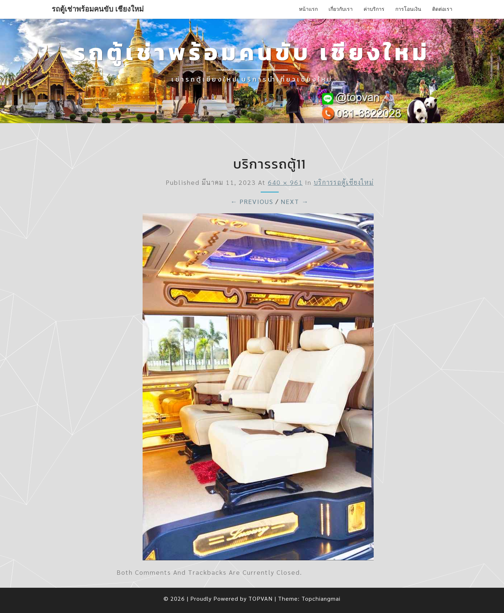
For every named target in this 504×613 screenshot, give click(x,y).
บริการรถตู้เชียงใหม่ (344, 182)
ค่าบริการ (374, 9)
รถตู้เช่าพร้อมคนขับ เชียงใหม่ (98, 9)
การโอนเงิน (408, 9)
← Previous (251, 201)
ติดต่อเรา (442, 9)
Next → (295, 201)
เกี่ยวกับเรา (341, 9)
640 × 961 (285, 182)
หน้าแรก (308, 9)
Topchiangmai (320, 598)
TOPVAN (260, 598)
